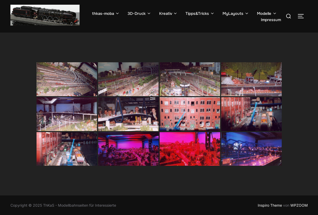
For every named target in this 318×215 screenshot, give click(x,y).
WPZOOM (299, 205)
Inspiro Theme (270, 205)
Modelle (267, 13)
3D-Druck (139, 13)
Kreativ (168, 13)
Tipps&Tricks (200, 13)
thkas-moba (106, 13)
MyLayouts (236, 13)
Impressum (271, 19)
